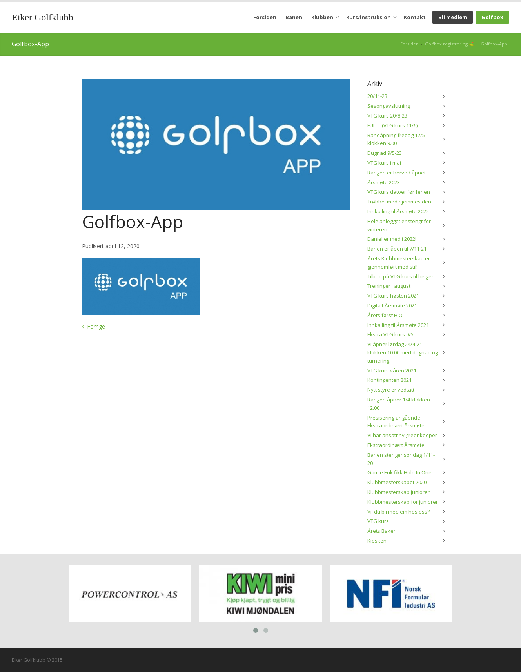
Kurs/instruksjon (368, 17)
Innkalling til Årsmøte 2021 (398, 325)
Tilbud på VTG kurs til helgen (401, 276)
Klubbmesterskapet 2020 (397, 482)
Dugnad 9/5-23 (384, 152)
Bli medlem (452, 17)
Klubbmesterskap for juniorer (402, 501)
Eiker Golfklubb (42, 17)
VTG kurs (378, 521)
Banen (293, 17)
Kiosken (377, 540)
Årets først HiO (385, 315)
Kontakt (415, 17)
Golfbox (492, 17)
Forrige (96, 326)
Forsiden (264, 17)
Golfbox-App (494, 44)
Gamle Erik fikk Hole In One (399, 472)
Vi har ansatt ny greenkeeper (402, 435)
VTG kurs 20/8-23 (387, 115)
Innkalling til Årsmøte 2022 (398, 211)
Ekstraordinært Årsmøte (396, 445)
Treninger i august (388, 285)
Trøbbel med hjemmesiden (399, 201)
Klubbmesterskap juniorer (398, 492)
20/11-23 (377, 96)
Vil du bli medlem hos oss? (398, 511)
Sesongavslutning (388, 105)
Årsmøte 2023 (383, 182)
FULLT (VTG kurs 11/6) (392, 125)
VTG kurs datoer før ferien (398, 191)
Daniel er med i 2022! (391, 238)
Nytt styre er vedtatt (390, 389)
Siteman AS (480, 659)
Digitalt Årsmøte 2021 (392, 305)
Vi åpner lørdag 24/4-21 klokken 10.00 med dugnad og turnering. (402, 352)
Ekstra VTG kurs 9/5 (390, 334)
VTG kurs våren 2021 (391, 370)
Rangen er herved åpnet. (397, 172)
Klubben (322, 17)
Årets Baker (381, 530)
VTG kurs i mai (384, 162)
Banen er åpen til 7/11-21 (397, 248)
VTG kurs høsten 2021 (393, 295)
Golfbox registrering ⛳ (449, 44)
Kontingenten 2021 (389, 379)
